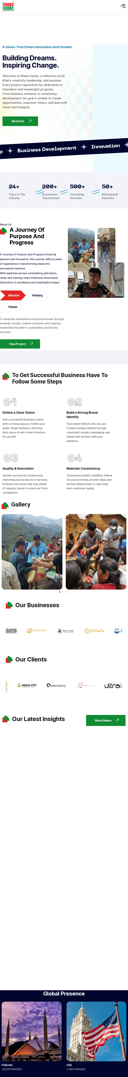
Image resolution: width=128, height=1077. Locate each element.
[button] (5, 552)
